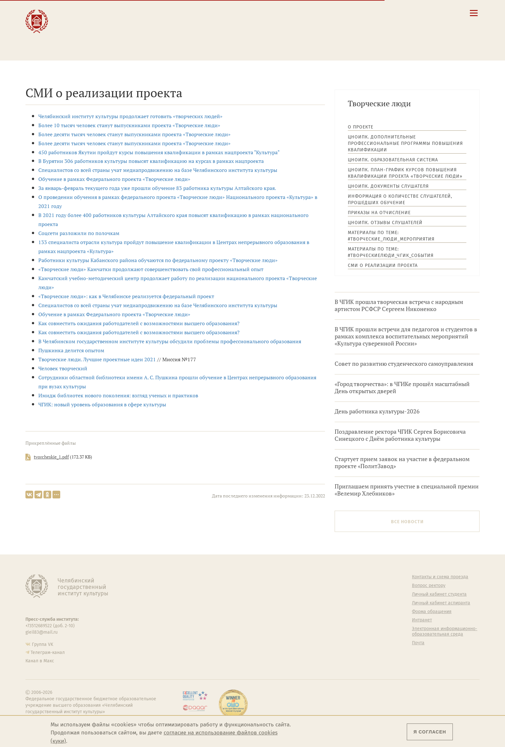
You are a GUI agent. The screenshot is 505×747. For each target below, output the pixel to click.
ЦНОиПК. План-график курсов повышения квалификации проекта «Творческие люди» (405, 173)
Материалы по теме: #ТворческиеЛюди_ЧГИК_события (391, 252)
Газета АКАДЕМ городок (321, 634)
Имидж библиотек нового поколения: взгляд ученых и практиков (118, 395)
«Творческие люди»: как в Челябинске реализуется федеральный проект (126, 296)
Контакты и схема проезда (285, 18)
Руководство (193, 585)
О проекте (360, 127)
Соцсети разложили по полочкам (78, 233)
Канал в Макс (39, 661)
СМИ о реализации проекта (383, 265)
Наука (72, 26)
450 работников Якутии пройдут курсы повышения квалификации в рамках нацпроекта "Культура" (159, 152)
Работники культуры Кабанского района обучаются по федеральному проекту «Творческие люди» (158, 260)
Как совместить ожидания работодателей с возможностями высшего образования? (139, 323)
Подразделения (197, 594)
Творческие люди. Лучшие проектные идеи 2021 (97, 359)
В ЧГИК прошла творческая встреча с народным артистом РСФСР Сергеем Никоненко (399, 305)
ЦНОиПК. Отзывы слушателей (385, 222)
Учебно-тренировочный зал (326, 594)
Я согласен (430, 731)
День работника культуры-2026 (377, 411)
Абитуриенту (159, 12)
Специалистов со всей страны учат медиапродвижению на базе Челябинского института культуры (157, 170)
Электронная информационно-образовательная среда (308, 44)
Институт (77, 12)
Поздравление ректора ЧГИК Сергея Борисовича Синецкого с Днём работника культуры (400, 435)
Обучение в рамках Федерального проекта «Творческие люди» (114, 179)
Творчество (81, 32)
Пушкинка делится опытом (71, 350)
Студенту (154, 18)
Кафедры (190, 611)
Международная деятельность (87, 42)
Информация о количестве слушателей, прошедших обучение (400, 199)
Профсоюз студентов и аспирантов (320, 614)
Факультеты (192, 603)
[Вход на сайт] (427, 12)
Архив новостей (459, 287)
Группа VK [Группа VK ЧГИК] (42, 644)
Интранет (422, 620)
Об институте (194, 577)
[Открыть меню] (474, 17)
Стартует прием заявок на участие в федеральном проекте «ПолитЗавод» (402, 462)
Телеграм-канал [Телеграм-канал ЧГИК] (48, 652)
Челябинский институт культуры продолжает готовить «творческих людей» (130, 116)
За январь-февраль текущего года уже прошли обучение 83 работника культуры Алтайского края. (157, 188)
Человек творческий (62, 368)
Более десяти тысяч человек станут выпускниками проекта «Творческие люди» (134, 134)
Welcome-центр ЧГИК (318, 585)
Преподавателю (163, 32)
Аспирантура (193, 620)
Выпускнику (159, 26)
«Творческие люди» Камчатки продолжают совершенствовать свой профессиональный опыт (150, 269)
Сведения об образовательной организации (304, 12)
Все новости (407, 522)
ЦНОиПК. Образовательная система (393, 160)
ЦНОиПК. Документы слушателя (388, 186)
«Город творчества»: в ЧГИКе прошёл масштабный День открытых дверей (402, 387)
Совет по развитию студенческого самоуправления (404, 363)
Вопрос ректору (428, 585)
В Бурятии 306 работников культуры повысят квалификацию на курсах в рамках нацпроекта (151, 161)
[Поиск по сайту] (395, 12)
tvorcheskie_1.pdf (51, 457)
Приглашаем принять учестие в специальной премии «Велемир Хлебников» (407, 490)
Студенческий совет (317, 625)
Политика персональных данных (322, 645)
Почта (418, 643)
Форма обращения (432, 611)
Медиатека (191, 628)
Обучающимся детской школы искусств (174, 42)
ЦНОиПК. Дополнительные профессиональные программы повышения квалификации (405, 143)
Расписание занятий (279, 24)
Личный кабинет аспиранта (286, 36)
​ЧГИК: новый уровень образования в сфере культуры (102, 404)
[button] (384, 12)
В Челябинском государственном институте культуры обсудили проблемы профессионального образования (169, 341)
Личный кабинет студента (284, 30)
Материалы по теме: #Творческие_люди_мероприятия (391, 236)
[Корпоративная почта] (406, 12)
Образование (82, 18)
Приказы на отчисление (379, 212)
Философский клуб (316, 603)
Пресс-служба (195, 637)
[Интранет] (416, 12)
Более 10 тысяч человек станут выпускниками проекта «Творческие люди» (129, 125)
